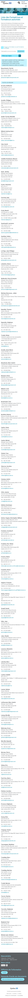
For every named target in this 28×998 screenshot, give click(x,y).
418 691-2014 (10, 958)
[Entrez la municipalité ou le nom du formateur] (8, 51)
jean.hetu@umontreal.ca (6, 632)
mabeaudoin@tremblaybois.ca (8, 372)
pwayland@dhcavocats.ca (7, 931)
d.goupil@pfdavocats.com (7, 617)
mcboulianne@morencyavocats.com (9, 168)
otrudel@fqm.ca (5, 346)
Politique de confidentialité (10, 995)
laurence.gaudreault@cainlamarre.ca (9, 232)
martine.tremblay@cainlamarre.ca (9, 879)
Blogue (3, 965)
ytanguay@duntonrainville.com (8, 840)
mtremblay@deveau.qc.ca (7, 866)
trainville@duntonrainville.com (8, 318)
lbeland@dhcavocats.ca (6, 398)
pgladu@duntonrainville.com (7, 604)
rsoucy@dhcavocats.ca (6, 826)
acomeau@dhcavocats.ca (7, 488)
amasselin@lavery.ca (6, 359)
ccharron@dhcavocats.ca (7, 475)
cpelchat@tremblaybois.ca (7, 800)
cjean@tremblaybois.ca (6, 645)
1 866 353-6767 (13, 959)
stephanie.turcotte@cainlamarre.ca (9, 918)
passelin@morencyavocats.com (8, 113)
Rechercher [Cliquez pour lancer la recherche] (21, 51)
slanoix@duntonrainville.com (8, 698)
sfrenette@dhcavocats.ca (7, 579)
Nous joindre (24, 3)
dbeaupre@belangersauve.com (8, 385)
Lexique (19, 993)
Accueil (23, 1)
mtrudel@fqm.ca (5, 892)
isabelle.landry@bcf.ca (6, 685)
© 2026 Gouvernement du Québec (14, 991)
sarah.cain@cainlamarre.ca (7, 155)
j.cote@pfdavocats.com (6, 501)
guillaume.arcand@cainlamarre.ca (9, 96)
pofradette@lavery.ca (6, 553)
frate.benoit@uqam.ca (6, 219)
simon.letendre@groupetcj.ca (8, 274)
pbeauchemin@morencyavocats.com (10, 77)
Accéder (4, 972)
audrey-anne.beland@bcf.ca (7, 140)
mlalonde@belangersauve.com (8, 671)
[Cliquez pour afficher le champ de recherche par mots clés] (19, 3)
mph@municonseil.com (6, 787)
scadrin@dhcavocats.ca (6, 436)
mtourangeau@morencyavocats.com (9, 853)
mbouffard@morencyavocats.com (9, 423)
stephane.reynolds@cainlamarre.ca (9, 331)
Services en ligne (22, 13)
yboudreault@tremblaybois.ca (8, 410)
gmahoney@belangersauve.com (8, 737)
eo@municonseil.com (6, 774)
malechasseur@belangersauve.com (9, 711)
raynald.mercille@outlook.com (8, 748)
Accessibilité (20, 995)
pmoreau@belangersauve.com (8, 761)
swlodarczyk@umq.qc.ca (7, 944)
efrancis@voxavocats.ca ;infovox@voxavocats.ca (13, 566)
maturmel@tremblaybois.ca (7, 127)
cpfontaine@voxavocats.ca (7, 540)
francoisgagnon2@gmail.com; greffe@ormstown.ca (13, 590)
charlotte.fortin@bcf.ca (6, 193)
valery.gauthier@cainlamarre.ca (8, 247)
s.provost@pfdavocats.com (7, 813)
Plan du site (9, 993)
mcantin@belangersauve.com (8, 449)
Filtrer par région (11, 56)
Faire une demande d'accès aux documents (12, 979)
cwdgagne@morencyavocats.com (9, 527)
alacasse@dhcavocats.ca (7, 658)
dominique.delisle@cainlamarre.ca (9, 514)
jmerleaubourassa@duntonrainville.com (10, 305)
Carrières (15, 993)
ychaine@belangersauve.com (8, 462)
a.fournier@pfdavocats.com (7, 206)
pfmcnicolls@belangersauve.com (9, 289)
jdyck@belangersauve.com (7, 181)
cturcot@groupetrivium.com (7, 905)
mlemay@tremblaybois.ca (7, 724)
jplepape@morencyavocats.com (8, 260)
